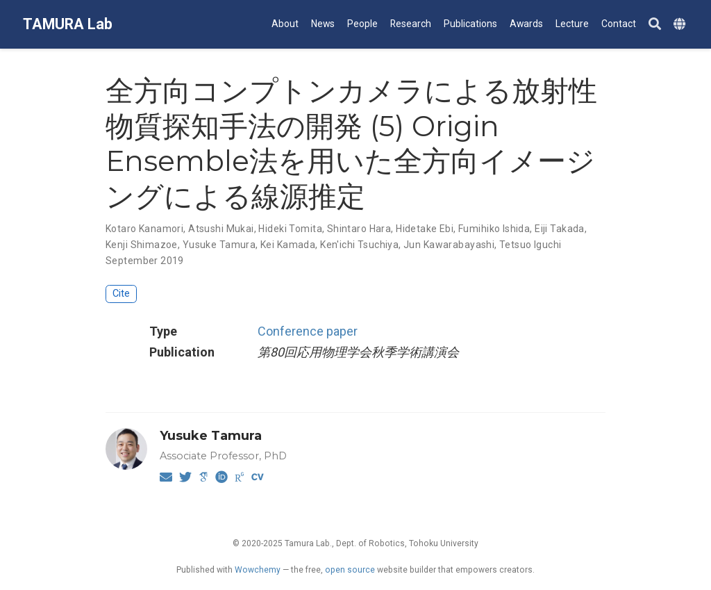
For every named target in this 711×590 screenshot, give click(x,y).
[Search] (655, 25)
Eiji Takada (560, 228)
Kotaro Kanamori (144, 228)
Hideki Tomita (289, 228)
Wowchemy (258, 570)
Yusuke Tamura (219, 244)
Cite (121, 294)
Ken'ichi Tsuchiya (359, 244)
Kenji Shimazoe (142, 244)
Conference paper (308, 331)
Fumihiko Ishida (494, 228)
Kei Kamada (287, 244)
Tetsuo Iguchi (530, 244)
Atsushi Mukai (220, 228)
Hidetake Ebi (424, 228)
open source (350, 570)
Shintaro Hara (359, 228)
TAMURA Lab (67, 24)
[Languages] (681, 25)
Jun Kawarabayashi (448, 244)
